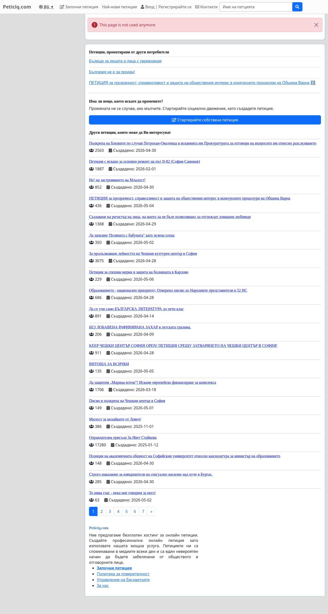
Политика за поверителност (123, 573)
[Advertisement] (39, 87)
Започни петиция (79, 7)
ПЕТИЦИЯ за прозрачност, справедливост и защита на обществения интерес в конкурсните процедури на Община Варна (199, 83)
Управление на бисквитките (123, 579)
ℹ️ (312, 83)
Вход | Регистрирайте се (166, 7)
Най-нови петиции (119, 7)
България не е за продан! (112, 72)
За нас (103, 585)
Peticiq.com (17, 6)
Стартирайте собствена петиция (205, 120)
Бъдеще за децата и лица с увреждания (125, 61)
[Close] (316, 25)
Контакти (206, 7)
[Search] (256, 6)
